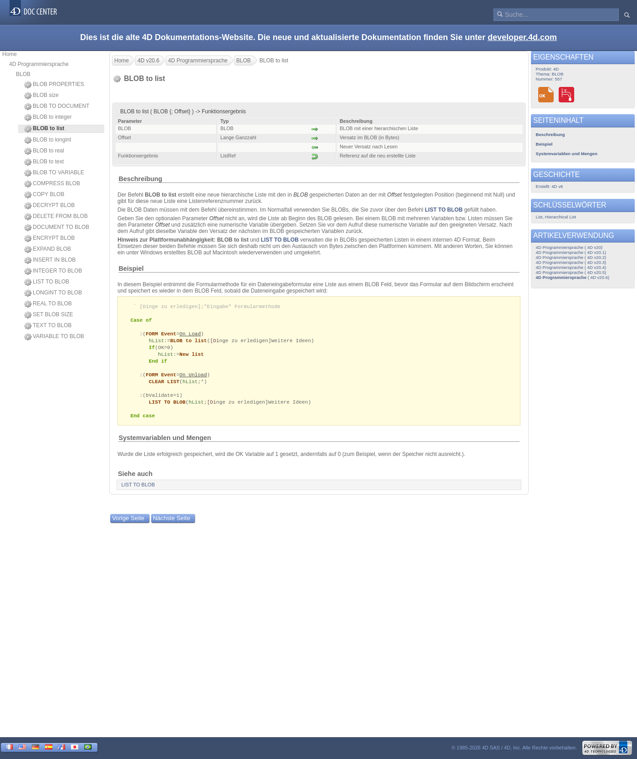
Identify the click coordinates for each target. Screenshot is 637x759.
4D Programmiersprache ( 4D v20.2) (571, 257)
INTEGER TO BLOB (53, 271)
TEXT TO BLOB (47, 325)
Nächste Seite (171, 525)
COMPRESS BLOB (52, 183)
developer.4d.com (522, 37)
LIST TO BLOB (46, 282)
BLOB (23, 74)
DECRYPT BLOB (49, 205)
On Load (190, 335)
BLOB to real (44, 151)
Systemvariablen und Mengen (164, 445)
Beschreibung (140, 178)
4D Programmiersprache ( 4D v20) (569, 247)
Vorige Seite (128, 525)
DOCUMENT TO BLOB (56, 227)
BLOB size (41, 95)
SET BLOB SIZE (48, 315)
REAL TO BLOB (48, 304)
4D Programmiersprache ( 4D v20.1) (571, 252)
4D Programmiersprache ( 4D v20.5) (571, 272)
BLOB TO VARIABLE (54, 173)
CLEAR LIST (164, 386)
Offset (394, 195)
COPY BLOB (44, 194)
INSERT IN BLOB (50, 260)
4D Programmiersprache (39, 64)
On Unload (193, 379)
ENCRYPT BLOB (49, 238)
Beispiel (130, 268)
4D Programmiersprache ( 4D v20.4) (571, 267)
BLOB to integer (47, 117)
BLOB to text (44, 162)
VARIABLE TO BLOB (54, 336)
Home (9, 54)
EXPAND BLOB (47, 249)
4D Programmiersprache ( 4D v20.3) (571, 262)
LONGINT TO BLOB (53, 293)
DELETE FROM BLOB (56, 216)
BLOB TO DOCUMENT (56, 106)
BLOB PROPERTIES (54, 84)
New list (191, 357)
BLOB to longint (47, 140)
